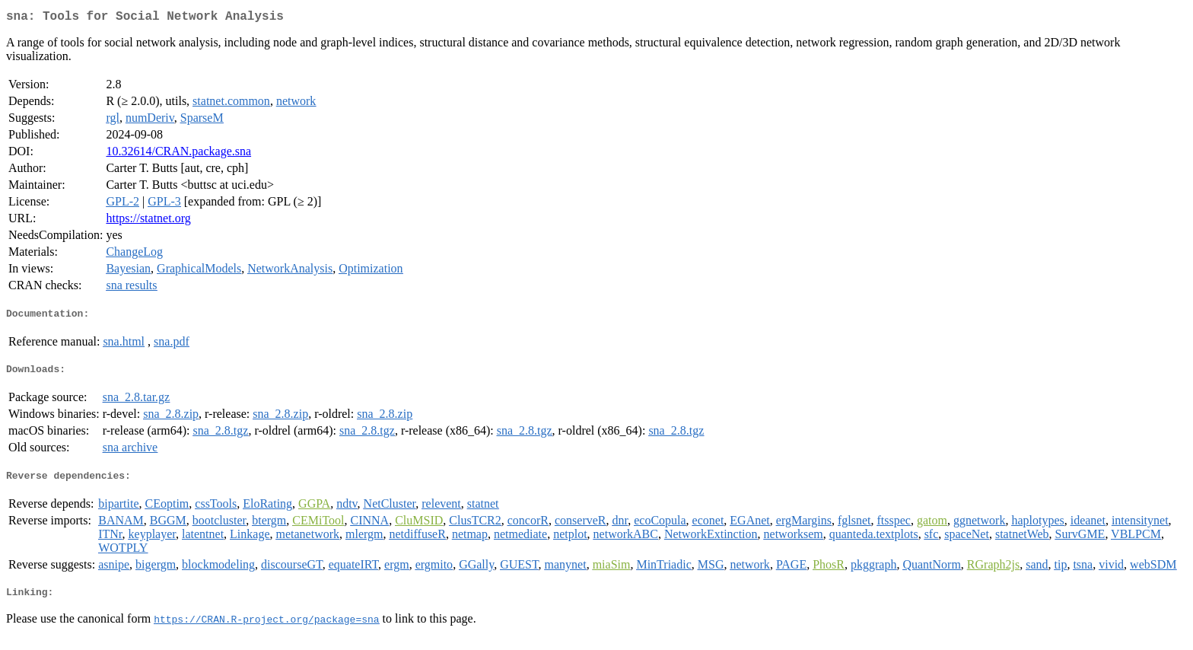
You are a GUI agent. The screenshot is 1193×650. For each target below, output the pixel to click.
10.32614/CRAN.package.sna (178, 154)
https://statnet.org (148, 221)
